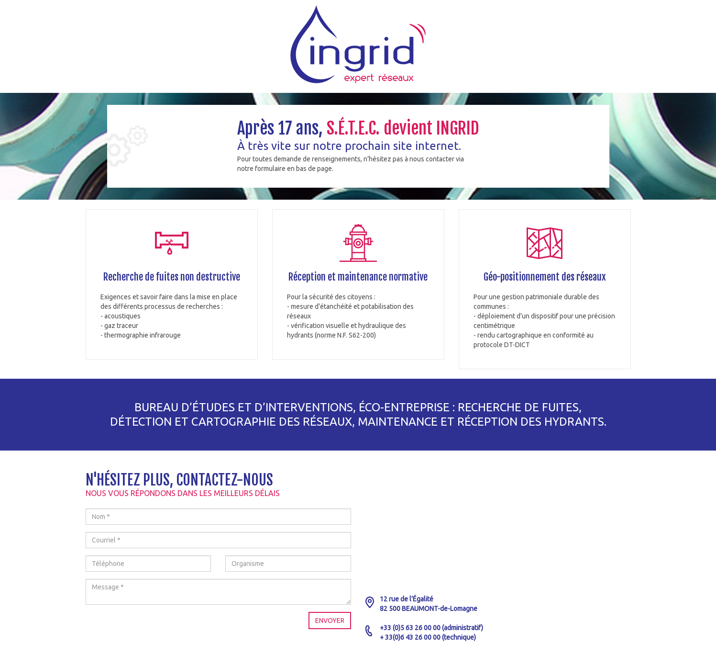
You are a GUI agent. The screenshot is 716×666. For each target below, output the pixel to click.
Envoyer (329, 620)
